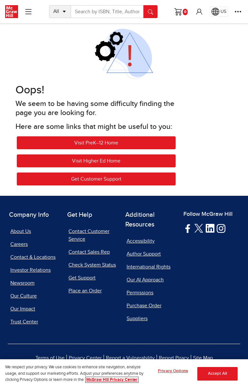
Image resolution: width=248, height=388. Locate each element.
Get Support (82, 277)
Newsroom (22, 283)
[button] (199, 11)
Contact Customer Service (88, 235)
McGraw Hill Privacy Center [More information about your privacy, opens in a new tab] (112, 380)
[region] (124, 373)
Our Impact (22, 308)
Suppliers (137, 318)
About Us (20, 231)
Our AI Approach (145, 279)
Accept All (217, 374)
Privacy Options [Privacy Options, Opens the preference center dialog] (173, 371)
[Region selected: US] (219, 11)
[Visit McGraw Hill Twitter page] (198, 227)
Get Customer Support (96, 179)
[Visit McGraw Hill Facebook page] (187, 228)
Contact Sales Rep (89, 252)
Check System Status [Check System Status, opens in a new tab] (92, 264)
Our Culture (23, 296)
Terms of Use (50, 358)
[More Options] (238, 11)
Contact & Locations (33, 257)
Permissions (140, 292)
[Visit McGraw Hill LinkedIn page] (210, 228)
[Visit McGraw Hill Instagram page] (221, 228)
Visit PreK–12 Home (96, 142)
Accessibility (141, 241)
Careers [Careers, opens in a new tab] (19, 244)
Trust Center (24, 321)
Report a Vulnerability (130, 358)
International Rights (148, 266)
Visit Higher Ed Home (96, 160)
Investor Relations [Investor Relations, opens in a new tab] (30, 270)
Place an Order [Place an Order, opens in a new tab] (85, 290)
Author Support (144, 254)
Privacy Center (85, 358)
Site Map (203, 358)
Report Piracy (174, 358)
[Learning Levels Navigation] (28, 11)
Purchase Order (144, 305)
